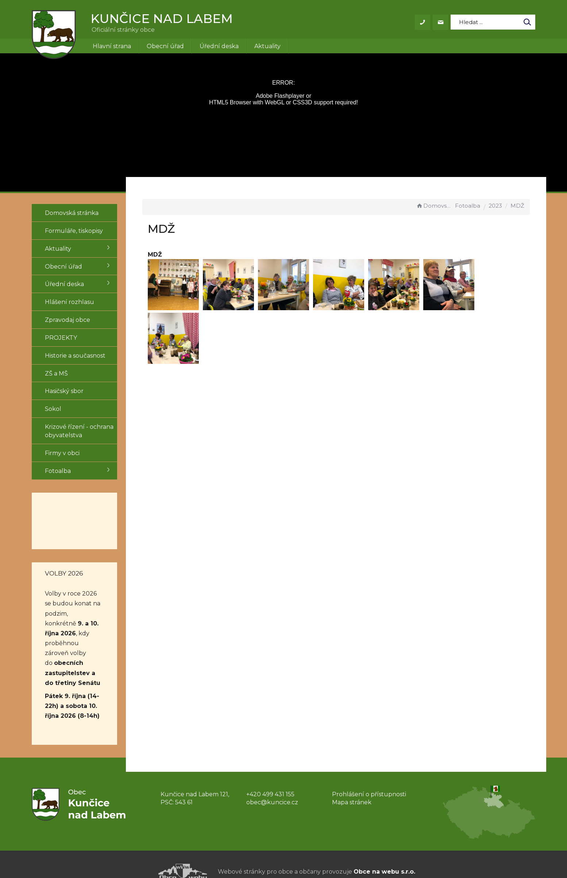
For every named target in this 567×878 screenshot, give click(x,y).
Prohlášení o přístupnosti (369, 774)
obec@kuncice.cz (272, 782)
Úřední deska (219, 46)
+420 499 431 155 (270, 774)
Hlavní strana (112, 46)
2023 (495, 205)
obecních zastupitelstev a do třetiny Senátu (73, 653)
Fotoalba (467, 205)
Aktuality (267, 46)
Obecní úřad (165, 46)
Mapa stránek (351, 782)
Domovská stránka (435, 205)
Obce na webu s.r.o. (384, 851)
